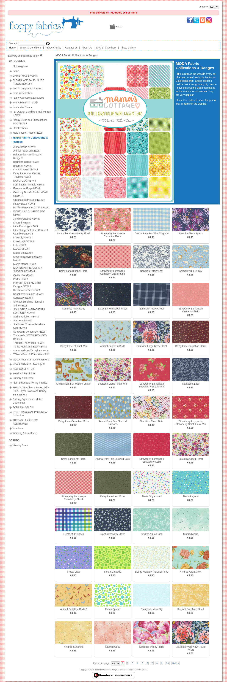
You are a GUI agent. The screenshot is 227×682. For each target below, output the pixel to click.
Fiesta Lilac (73, 571)
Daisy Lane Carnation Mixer (73, 421)
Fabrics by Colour (22, 107)
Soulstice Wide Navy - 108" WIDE (191, 648)
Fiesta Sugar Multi (152, 496)
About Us (87, 47)
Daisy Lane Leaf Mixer (112, 496)
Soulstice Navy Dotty (73, 308)
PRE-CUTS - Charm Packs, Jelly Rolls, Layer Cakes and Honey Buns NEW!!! (31, 178)
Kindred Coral (112, 646)
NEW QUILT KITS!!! (23, 156)
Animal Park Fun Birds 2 (73, 609)
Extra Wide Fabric (22, 93)
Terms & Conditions (30, 47)
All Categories (20, 66)
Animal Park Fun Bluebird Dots (112, 458)
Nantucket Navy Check (151, 308)
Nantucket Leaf (190, 383)
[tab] (10, 71)
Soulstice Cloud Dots (151, 421)
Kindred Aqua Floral (152, 534)
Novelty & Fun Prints (24, 160)
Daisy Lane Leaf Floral (73, 458)
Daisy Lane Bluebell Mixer (112, 308)
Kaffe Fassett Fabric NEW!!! (28, 132)
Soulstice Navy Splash (190, 233)
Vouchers (18, 215)
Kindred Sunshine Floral (190, 609)
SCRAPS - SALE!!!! (23, 194)
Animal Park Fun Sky (190, 270)
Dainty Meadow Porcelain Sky (151, 571)
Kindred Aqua (190, 534)
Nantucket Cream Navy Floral (73, 233)
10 (167, 663)
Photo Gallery (128, 47)
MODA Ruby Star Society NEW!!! (31, 146)
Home (12, 47)
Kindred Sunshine (74, 646)
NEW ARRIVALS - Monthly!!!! (29, 151)
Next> (175, 663)
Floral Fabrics (20, 128)
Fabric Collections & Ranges (28, 97)
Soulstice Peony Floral (151, 646)
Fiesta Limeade (112, 571)
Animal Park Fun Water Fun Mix (73, 383)
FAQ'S (99, 47)
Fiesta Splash (112, 609)
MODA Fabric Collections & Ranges (77, 55)
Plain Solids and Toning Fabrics (30, 170)
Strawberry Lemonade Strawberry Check (73, 498)
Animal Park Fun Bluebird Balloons (113, 422)
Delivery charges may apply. (25, 55)
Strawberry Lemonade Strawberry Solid (151, 460)
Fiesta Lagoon (191, 496)
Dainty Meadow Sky (152, 609)
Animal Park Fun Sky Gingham (151, 233)
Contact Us (71, 47)
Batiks (16, 70)
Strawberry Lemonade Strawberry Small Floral (151, 385)
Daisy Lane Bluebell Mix (73, 346)
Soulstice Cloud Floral (191, 458)
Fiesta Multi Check (73, 534)
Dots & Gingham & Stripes (27, 88)
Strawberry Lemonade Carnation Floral (112, 235)
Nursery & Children (23, 165)
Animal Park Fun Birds (112, 346)
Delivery (112, 47)
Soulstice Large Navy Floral (151, 346)
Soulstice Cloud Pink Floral (112, 383)
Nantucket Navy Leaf (151, 270)
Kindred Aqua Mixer (190, 571)
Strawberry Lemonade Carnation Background (112, 272)
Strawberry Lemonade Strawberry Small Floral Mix (190, 422)
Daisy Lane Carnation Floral (190, 346)
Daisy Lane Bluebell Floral (73, 270)
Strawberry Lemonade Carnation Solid (190, 310)
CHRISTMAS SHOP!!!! (25, 75)
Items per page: (101, 663)
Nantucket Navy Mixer (113, 534)
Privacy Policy (53, 47)
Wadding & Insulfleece (25, 220)
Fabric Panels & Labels (25, 102)
